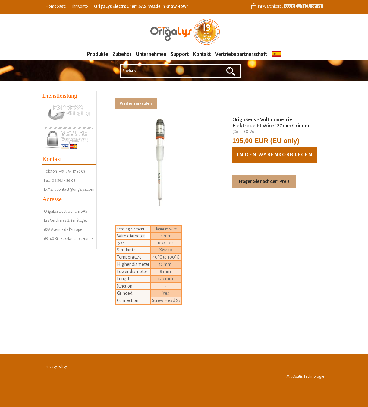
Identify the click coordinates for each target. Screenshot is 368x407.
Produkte (97, 54)
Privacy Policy (56, 366)
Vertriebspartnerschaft (241, 54)
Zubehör (122, 54)
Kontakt (202, 54)
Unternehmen (151, 54)
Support (180, 54)
